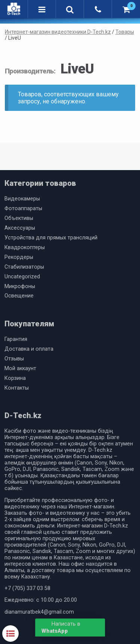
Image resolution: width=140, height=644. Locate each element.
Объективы (18, 218)
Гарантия (15, 339)
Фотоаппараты (23, 208)
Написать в (60, 627)
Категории (10, 633)
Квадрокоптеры (24, 247)
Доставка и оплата (28, 349)
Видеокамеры (22, 199)
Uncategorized (22, 276)
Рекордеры (18, 257)
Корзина (15, 378)
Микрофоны (19, 286)
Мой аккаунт (20, 368)
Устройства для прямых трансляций (50, 238)
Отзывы (14, 359)
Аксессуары (19, 228)
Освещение (19, 296)
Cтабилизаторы (24, 267)
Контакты (16, 388)
